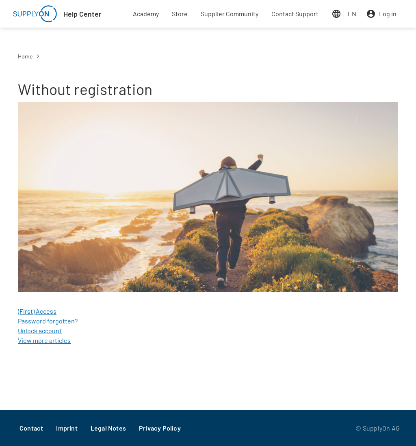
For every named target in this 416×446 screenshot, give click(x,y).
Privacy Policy (160, 428)
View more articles (44, 340)
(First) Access (37, 311)
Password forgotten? (48, 321)
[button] (208, 199)
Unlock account (40, 330)
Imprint (66, 428)
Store (180, 13)
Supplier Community (229, 13)
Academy (146, 13)
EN (352, 13)
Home (25, 56)
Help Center (82, 13)
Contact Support (294, 13)
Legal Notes (108, 428)
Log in (387, 13)
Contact (31, 428)
